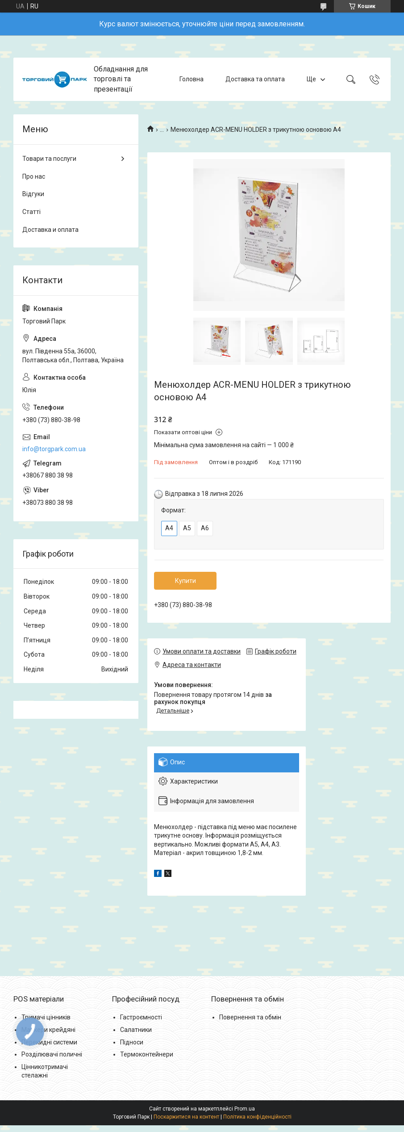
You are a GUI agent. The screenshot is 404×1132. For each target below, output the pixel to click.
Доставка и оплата (50, 229)
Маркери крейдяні (48, 1029)
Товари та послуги (49, 158)
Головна (191, 79)
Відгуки (33, 193)
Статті (31, 211)
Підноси (131, 1042)
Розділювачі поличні (51, 1054)
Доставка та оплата (255, 79)
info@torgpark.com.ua (54, 449)
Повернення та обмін (250, 1017)
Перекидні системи (49, 1042)
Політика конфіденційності (257, 1117)
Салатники (136, 1029)
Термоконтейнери (146, 1054)
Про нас (33, 176)
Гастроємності (141, 1017)
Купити (185, 580)
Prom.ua (244, 1109)
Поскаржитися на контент (186, 1117)
